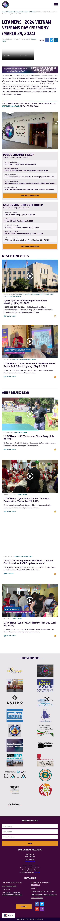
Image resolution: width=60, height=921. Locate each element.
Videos (9, 12)
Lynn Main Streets (37, 898)
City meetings (48, 294)
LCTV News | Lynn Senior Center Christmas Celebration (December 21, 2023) (27, 500)
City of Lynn (8, 296)
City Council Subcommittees (33, 294)
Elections (24, 556)
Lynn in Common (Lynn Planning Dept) (44, 895)
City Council (17, 294)
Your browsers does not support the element (18, 52)
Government (17, 296)
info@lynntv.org (30, 861)
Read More (10, 573)
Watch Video (11, 316)
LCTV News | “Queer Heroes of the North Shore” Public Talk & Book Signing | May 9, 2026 (30, 365)
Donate (23, 907)
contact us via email (11, 106)
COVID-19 (17, 556)
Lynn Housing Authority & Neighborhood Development (12, 894)
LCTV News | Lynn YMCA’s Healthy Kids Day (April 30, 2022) (30, 624)
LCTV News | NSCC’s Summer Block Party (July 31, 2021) (29, 438)
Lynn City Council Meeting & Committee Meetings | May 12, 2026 (25, 302)
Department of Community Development (40, 884)
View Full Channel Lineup (30, 195)
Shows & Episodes (22, 12)
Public (14, 12)
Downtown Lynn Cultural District (43, 891)
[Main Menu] (56, 5)
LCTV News (32, 12)
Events (33, 39)
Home (4, 12)
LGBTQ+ (28, 359)
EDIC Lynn (34, 888)
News (4, 41)
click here (37, 872)
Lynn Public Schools (9, 886)
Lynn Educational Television (12, 883)
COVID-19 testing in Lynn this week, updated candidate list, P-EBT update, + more (28, 562)
